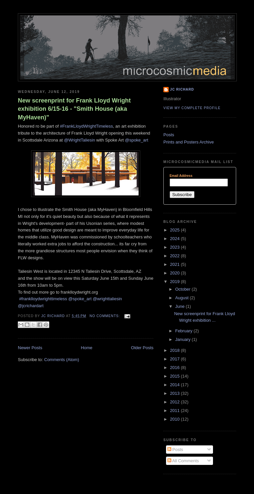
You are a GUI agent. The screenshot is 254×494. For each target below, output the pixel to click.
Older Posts (142, 347)
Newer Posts (30, 347)
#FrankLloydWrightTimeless (86, 126)
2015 (175, 376)
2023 (175, 247)
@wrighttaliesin (107, 298)
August (182, 297)
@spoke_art (136, 140)
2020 (175, 272)
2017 (175, 358)
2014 (175, 384)
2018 (175, 350)
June (180, 306)
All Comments (183, 460)
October (183, 289)
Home (87, 347)
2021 (175, 264)
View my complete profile (192, 108)
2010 (175, 419)
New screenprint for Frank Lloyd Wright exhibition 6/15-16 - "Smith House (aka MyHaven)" (74, 109)
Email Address (181, 176)
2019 (175, 281)
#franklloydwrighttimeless (43, 298)
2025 (175, 229)
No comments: (105, 316)
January (183, 339)
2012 (175, 401)
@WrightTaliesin (79, 140)
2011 (175, 410)
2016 (175, 367)
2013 (175, 393)
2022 (175, 255)
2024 (175, 238)
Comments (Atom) (61, 359)
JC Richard (182, 89)
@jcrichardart (31, 305)
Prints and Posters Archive (188, 142)
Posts (168, 134)
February (184, 330)
